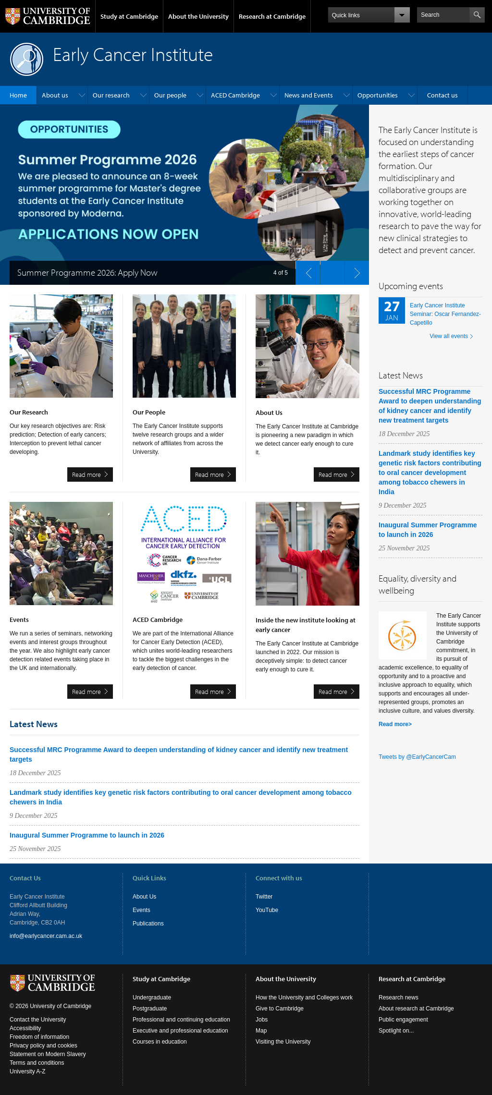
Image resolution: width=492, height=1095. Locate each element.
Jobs (262, 1019)
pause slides (329, 270)
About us (55, 95)
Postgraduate (150, 1008)
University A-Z (28, 1071)
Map (261, 1030)
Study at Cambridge (129, 16)
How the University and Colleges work (304, 997)
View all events (449, 336)
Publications (148, 923)
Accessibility (25, 1028)
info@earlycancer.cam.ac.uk (46, 936)
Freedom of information (39, 1037)
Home (18, 95)
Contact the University (38, 1019)
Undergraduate (152, 997)
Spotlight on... (396, 1030)
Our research (111, 95)
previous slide (305, 270)
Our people (170, 95)
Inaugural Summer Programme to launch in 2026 (87, 835)
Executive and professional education (180, 1030)
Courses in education (160, 1041)
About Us (144, 896)
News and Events (308, 95)
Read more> (395, 724)
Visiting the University (283, 1041)
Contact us (442, 95)
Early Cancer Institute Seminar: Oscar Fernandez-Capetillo (445, 314)
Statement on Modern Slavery (48, 1054)
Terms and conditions (37, 1062)
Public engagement (403, 1019)
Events (141, 910)
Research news (398, 997)
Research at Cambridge (272, 16)
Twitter (264, 896)
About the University (198, 16)
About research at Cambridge (416, 1008)
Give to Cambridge (280, 1008)
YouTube (267, 910)
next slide (354, 270)
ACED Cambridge (235, 95)
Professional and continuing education (181, 1019)
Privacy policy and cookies (43, 1045)
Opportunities (377, 95)
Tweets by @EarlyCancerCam (417, 757)
